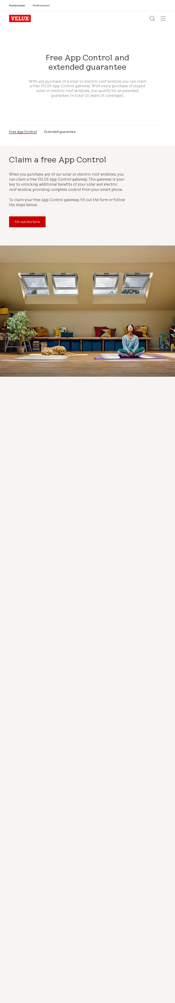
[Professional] (41, 5)
